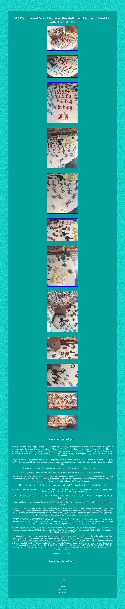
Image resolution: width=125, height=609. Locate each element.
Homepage (62, 580)
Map (62, 583)
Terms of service (62, 592)
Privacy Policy (62, 589)
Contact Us (62, 586)
